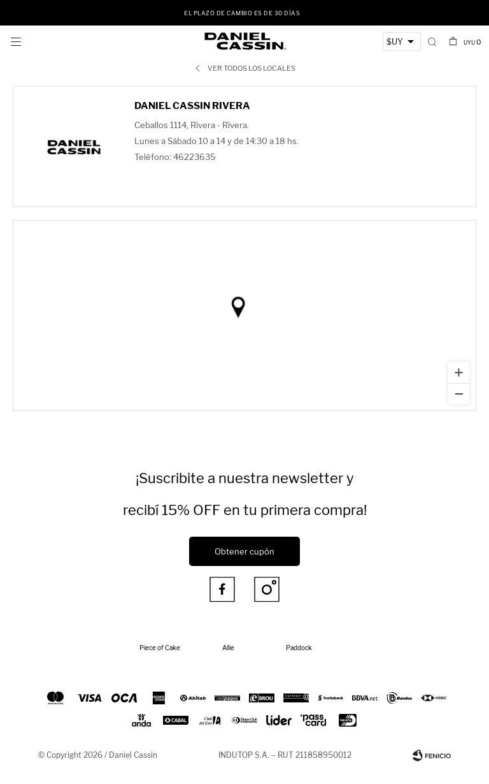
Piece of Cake (159, 647)
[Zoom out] (458, 393)
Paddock (299, 647)
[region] (244, 315)
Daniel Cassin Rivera (192, 105)
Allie (228, 647)
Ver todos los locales (251, 68)
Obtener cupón (244, 551)
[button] (433, 41)
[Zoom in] (458, 372)
